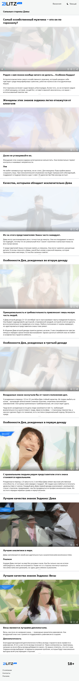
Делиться (77, 69)
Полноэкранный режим (74, 69)
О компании (7, 670)
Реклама (6, 676)
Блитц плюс (12, 3)
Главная (10, 664)
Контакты (6, 673)
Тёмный (73, 4)
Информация (71, 69)
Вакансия (57, 4)
